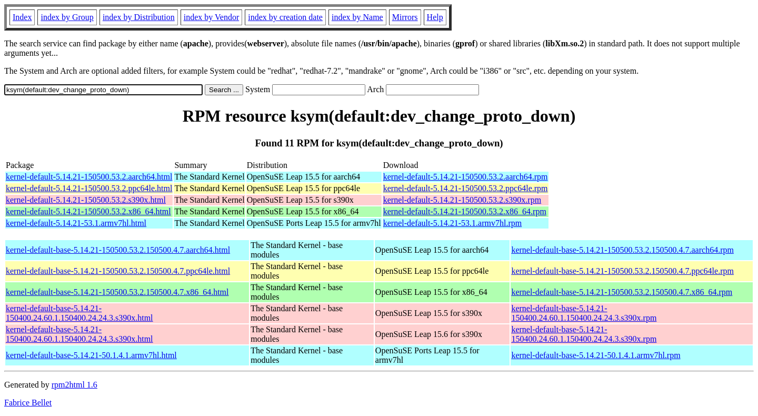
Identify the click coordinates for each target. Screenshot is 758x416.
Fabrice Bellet (28, 402)
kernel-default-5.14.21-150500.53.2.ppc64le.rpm (465, 188)
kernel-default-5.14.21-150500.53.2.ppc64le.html (89, 188)
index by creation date (285, 17)
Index (22, 17)
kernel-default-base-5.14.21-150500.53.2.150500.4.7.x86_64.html (117, 292)
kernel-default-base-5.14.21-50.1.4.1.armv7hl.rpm (595, 355)
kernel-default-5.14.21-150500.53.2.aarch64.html (89, 176)
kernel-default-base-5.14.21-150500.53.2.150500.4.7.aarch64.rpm (622, 249)
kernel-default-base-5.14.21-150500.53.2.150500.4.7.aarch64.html (118, 249)
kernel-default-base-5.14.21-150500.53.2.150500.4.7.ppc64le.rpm (622, 270)
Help (435, 17)
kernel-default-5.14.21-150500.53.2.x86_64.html (88, 211)
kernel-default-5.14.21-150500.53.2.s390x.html (86, 199)
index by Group (67, 17)
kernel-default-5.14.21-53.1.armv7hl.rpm (452, 223)
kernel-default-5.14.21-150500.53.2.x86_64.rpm (464, 211)
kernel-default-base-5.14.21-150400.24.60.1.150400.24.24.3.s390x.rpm (583, 313)
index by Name (357, 17)
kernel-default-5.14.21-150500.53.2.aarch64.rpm (465, 176)
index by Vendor (211, 17)
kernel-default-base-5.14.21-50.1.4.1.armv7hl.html (91, 355)
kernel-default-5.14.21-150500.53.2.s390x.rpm (462, 199)
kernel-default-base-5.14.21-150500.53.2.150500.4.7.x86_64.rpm (621, 292)
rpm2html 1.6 (74, 384)
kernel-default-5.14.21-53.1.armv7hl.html (76, 223)
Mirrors (405, 17)
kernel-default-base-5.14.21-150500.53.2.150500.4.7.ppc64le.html (118, 270)
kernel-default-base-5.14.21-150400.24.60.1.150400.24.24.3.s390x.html (79, 313)
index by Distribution (139, 17)
